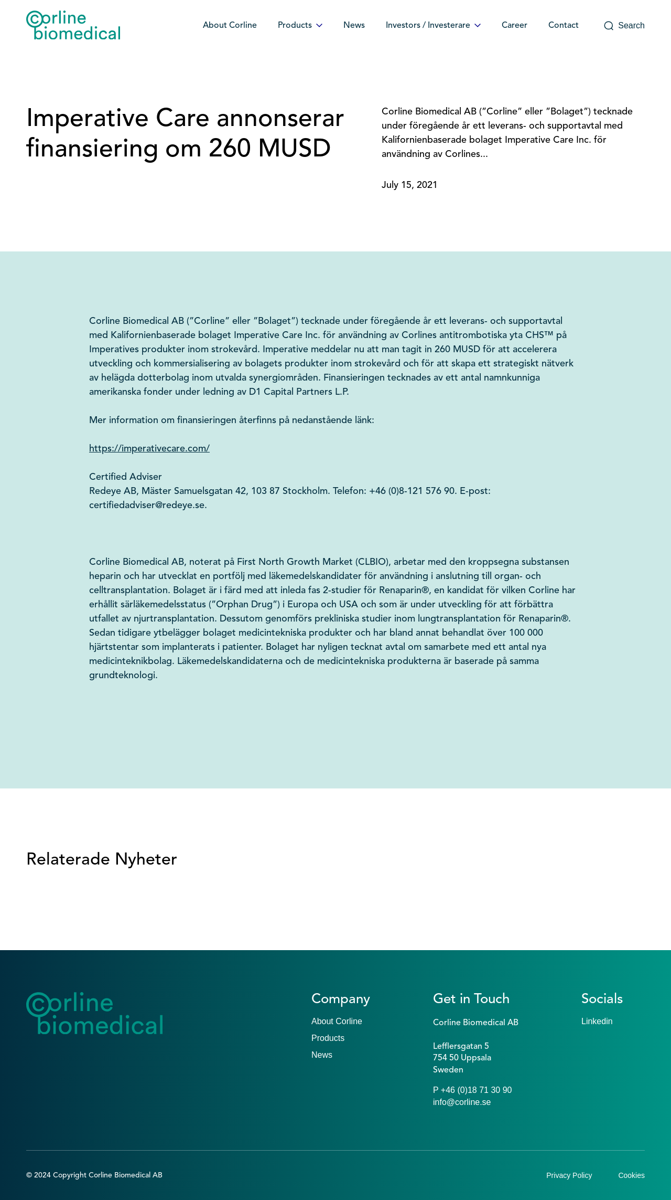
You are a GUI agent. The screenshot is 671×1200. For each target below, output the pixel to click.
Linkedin (597, 1021)
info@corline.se (462, 1102)
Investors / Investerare (433, 26)
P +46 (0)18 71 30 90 (472, 1090)
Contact (563, 26)
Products (300, 26)
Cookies (631, 1175)
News (354, 26)
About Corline (230, 26)
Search (624, 25)
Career (514, 26)
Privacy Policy (569, 1175)
